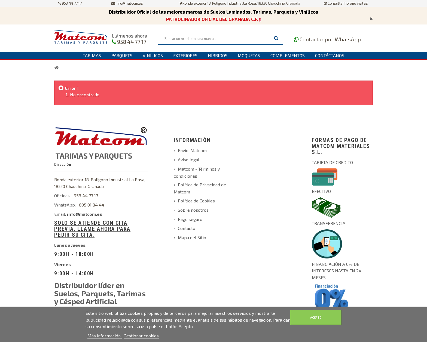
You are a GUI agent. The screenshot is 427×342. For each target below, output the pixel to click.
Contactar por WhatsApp (330, 39)
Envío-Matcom (192, 150)
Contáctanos (329, 55)
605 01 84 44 (91, 204)
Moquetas (249, 55)
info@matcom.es (127, 3)
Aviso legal (188, 159)
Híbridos (217, 55)
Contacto (186, 228)
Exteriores (185, 55)
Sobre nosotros (193, 209)
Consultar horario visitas (346, 3)
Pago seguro (190, 219)
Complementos (287, 55)
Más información (104, 335)
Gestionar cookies (141, 335)
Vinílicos (153, 55)
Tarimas (92, 55)
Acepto (316, 317)
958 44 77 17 (69, 3)
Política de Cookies (196, 200)
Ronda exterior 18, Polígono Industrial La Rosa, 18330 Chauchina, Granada (240, 3)
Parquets (121, 55)
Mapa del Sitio (192, 237)
